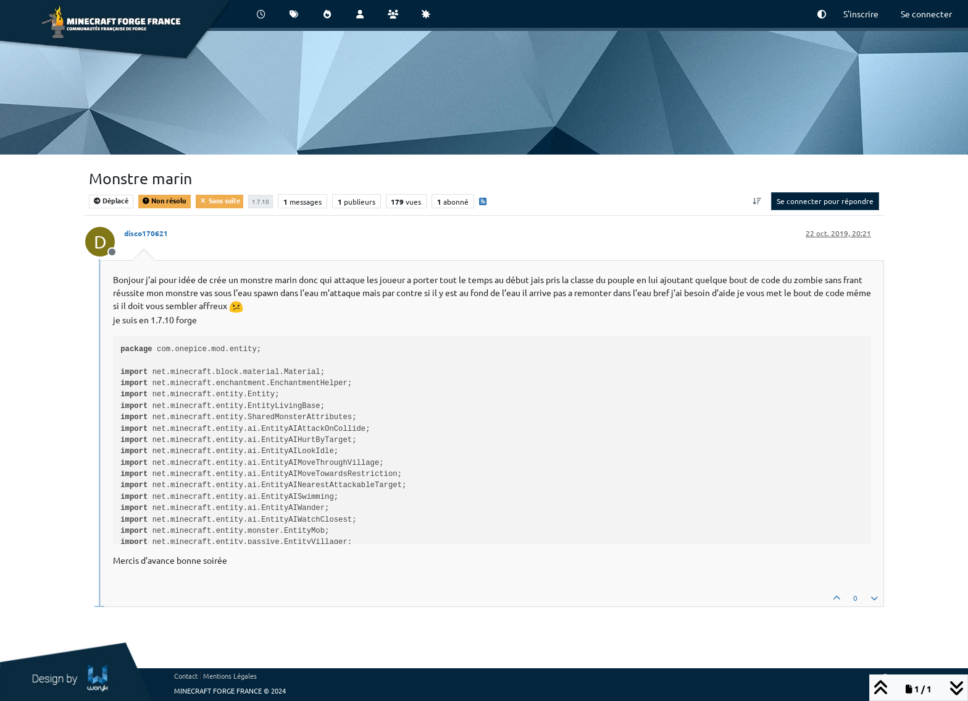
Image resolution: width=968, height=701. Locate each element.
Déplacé (111, 200)
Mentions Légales (230, 676)
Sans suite (219, 200)
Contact (186, 676)
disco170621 (146, 233)
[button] (822, 13)
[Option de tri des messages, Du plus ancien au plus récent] (757, 201)
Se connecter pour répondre (825, 201)
